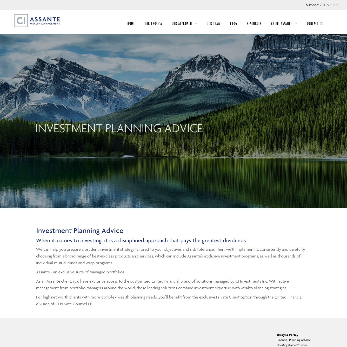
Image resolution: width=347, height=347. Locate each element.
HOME (131, 23)
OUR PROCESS (153, 23)
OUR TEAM (213, 23)
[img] (173, 104)
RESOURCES (254, 23)
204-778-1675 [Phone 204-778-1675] (329, 5)
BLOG (233, 23)
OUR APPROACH (184, 23)
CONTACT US (315, 23)
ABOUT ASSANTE (284, 23)
